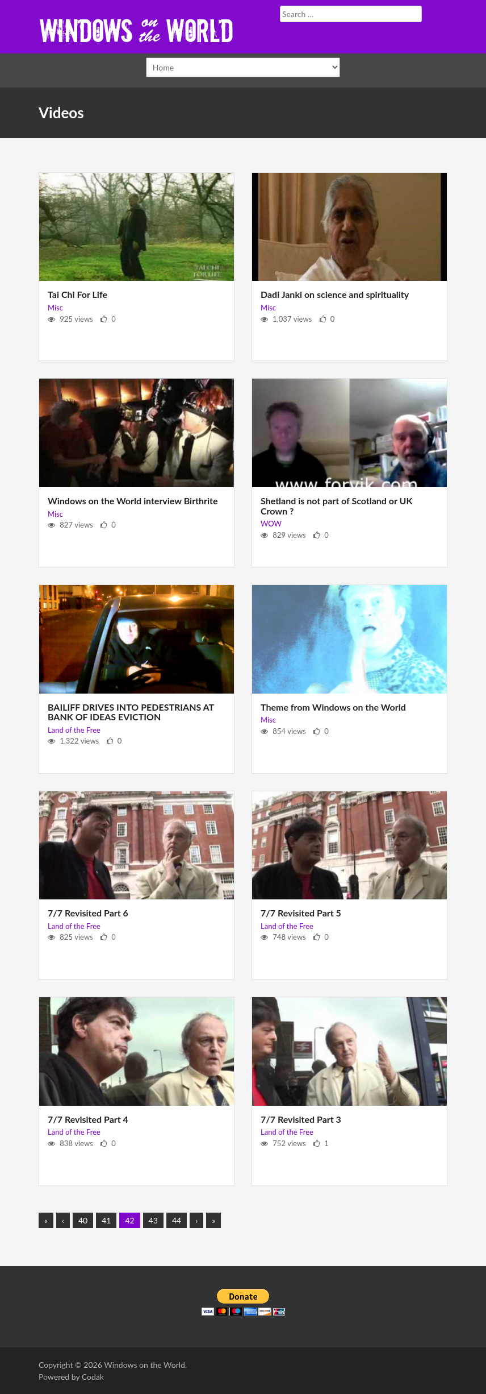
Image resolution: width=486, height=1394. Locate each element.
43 (153, 1220)
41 (106, 1220)
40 (82, 1220)
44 (176, 1220)
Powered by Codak (71, 1376)
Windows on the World (144, 1365)
